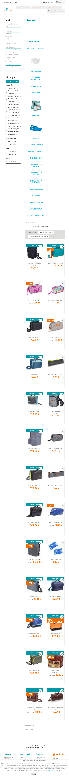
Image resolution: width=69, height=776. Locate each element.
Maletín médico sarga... (34, 522)
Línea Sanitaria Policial (12, 52)
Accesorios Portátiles (11, 67)
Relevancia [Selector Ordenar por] (52, 226)
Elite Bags (12, 151)
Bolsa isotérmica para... (34, 300)
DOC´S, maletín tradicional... (56, 671)
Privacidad (50, 770)
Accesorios (9, 36)
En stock (12, 141)
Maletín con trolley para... (34, 559)
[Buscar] (56, 11)
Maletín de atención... (34, 337)
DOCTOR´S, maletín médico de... (34, 708)
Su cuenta (39, 754)
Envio (21, 757)
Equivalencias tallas (39, 8)
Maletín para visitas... (34, 485)
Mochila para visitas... (34, 448)
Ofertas (27, 8)
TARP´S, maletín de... (34, 671)
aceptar (34, 774)
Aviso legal (23, 759)
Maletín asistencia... (34, 374)
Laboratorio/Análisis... (36, 151)
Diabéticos (8, 34)
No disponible (13, 144)
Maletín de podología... (34, 411)
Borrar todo (12, 81)
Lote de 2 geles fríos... (55, 559)
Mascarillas (9, 26)
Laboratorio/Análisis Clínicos (11, 44)
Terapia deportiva (10, 62)
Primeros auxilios (10, 57)
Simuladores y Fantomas (12, 55)
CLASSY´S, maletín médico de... (55, 708)
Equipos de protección (12, 29)
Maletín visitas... (34, 596)
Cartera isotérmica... (56, 337)
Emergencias (9, 31)
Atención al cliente (54, 8)
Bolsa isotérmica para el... (55, 300)
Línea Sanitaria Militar (11, 50)
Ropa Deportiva (10, 64)
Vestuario (8, 59)
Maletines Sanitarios (11, 24)
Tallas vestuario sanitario (8, 758)
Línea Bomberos (10, 47)
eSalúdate (12, 154)
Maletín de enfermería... (34, 633)
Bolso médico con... (56, 633)
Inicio (19, 8)
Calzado (8, 38)
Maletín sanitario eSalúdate (56, 263)
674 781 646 (14, 2)
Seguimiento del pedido (40, 758)
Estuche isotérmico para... (55, 374)
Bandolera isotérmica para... (34, 264)
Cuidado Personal (10, 41)
